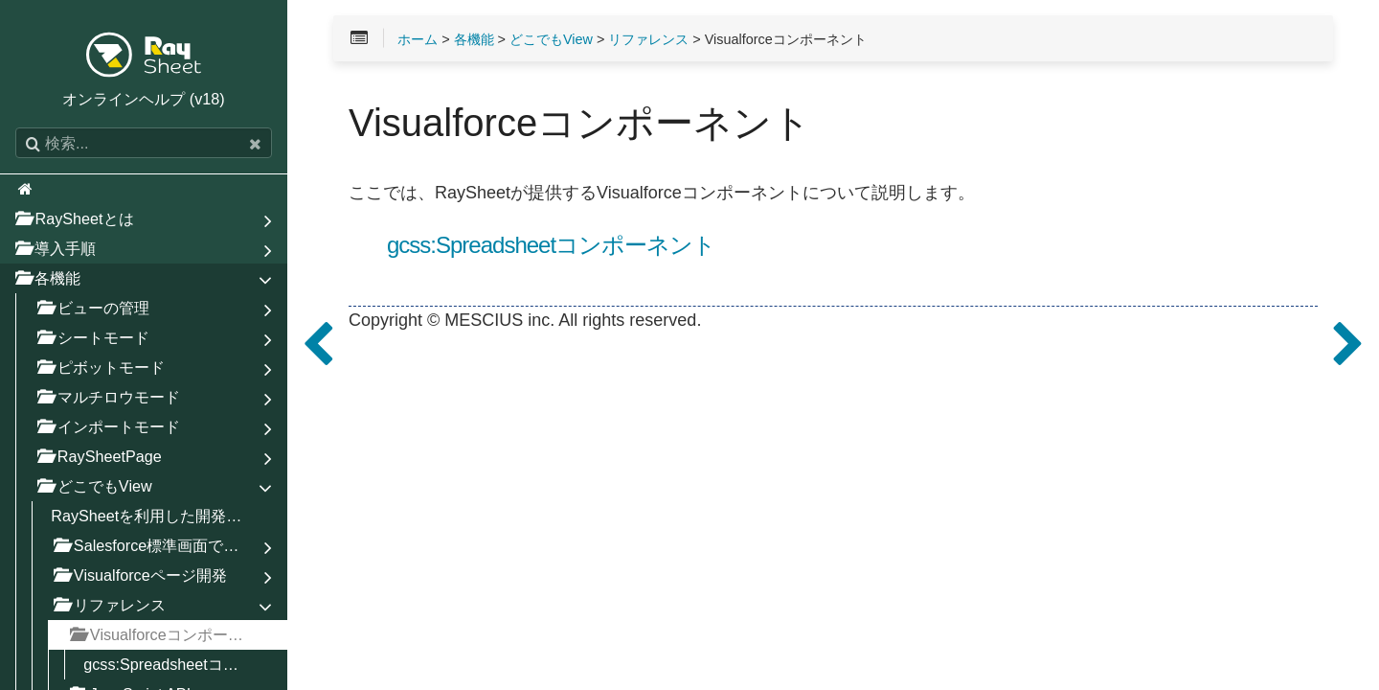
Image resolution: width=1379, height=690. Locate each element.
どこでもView (551, 40)
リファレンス (648, 40)
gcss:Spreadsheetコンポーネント (551, 245)
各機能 (474, 40)
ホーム (417, 40)
